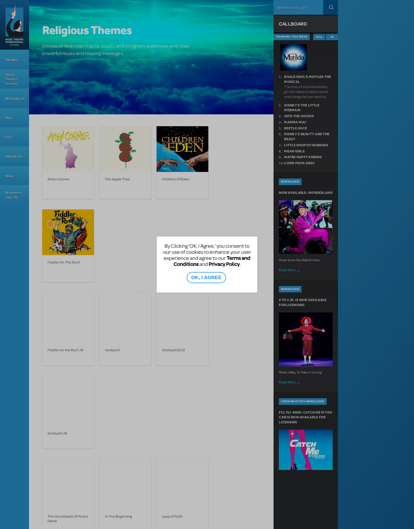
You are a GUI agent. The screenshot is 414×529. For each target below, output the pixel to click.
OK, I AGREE (206, 277)
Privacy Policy (224, 264)
